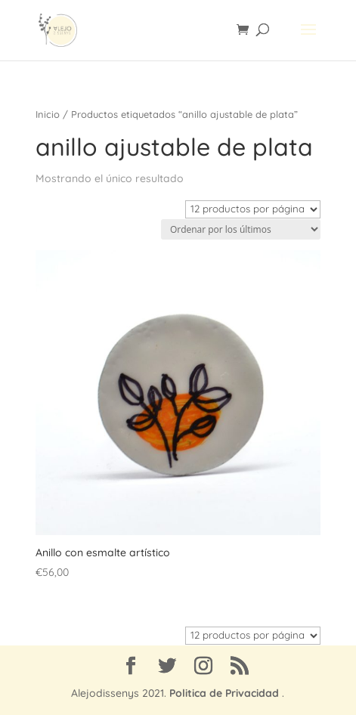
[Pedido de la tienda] (240, 229)
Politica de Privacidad (224, 693)
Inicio (48, 114)
